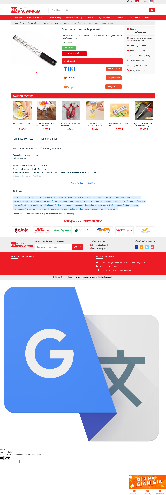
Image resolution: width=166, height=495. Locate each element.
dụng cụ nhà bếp (65, 197)
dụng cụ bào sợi (19, 205)
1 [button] (32, 72)
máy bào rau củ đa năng (103, 201)
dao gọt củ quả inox (137, 201)
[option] (34, 50)
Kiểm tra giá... (68, 48)
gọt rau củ (134, 205)
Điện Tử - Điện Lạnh (35, 18)
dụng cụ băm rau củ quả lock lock (111, 197)
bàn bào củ (67, 205)
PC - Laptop (135, 18)
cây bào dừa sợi (36, 201)
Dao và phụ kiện (61, 23)
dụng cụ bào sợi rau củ (94, 209)
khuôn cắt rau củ (111, 209)
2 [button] (34, 72)
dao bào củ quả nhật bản (57, 209)
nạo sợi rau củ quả (121, 201)
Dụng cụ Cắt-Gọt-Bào (78, 23)
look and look (52, 197)
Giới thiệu (23, 139)
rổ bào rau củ (78, 205)
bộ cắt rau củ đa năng (52, 205)
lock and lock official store (35, 197)
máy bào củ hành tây (84, 201)
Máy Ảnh (149, 18)
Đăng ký (77, 247)
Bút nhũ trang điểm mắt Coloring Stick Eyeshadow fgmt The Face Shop (46, 214)
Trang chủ (17, 18)
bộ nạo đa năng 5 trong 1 (64, 201)
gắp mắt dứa (91, 197)
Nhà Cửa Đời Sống (74, 18)
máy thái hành (79, 197)
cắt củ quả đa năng (35, 205)
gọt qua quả (48, 201)
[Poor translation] (7, 458)
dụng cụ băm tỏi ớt (133, 197)
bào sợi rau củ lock (20, 201)
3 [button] (37, 72)
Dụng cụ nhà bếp (46, 23)
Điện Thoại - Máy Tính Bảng (98, 18)
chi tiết (48, 139)
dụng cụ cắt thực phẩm (22, 209)
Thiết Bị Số (119, 18)
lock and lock (18, 197)
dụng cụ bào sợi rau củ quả (95, 205)
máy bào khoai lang (76, 209)
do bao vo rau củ (39, 209)
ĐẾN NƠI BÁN (74, 53)
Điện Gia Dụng (55, 18)
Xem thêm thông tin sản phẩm (83, 183)
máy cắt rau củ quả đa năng (118, 205)
